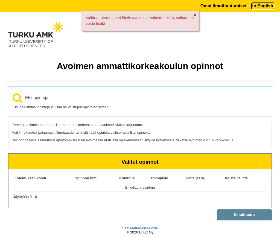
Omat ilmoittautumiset (223, 6)
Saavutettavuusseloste (140, 228)
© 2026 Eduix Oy (140, 232)
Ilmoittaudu (244, 214)
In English (262, 6)
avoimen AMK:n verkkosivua (211, 140)
